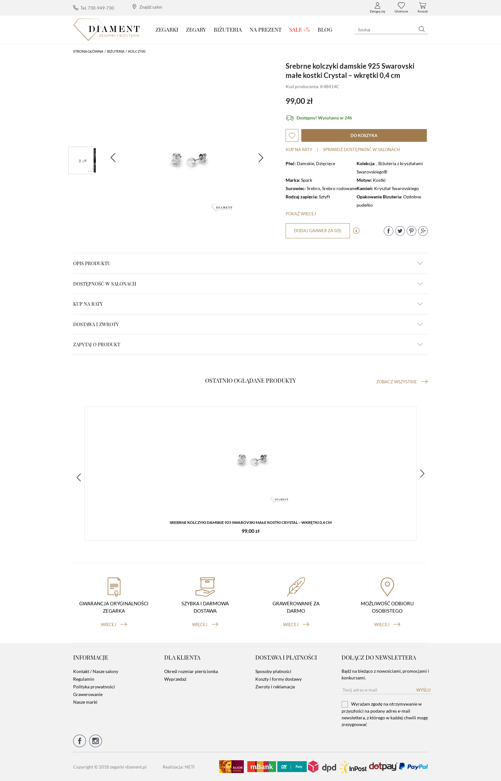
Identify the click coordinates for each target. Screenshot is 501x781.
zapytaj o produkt (248, 344)
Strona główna (88, 51)
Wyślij (423, 690)
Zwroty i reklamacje (275, 686)
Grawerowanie (88, 694)
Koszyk (423, 7)
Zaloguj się (377, 7)
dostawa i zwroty (248, 324)
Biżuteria (228, 29)
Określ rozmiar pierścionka (191, 671)
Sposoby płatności (273, 671)
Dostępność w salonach (248, 283)
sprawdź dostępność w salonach (361, 149)
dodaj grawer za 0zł (318, 230)
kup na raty (248, 304)
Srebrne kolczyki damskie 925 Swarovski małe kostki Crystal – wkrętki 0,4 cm (251, 522)
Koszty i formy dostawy (278, 679)
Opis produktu (248, 263)
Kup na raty (299, 149)
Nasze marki (85, 702)
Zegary (196, 29)
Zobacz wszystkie (402, 381)
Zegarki (167, 29)
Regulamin (83, 679)
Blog (325, 29)
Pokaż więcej (301, 213)
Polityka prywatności (94, 686)
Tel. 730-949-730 (93, 8)
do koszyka (364, 135)
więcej (114, 624)
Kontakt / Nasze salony (95, 671)
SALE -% (299, 29)
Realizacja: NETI (179, 767)
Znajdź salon (147, 7)
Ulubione (401, 7)
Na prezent (266, 29)
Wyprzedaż (175, 679)
